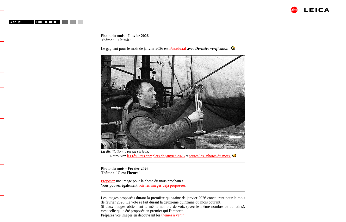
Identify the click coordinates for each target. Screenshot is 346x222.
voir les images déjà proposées (161, 185)
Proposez (108, 181)
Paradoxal (177, 48)
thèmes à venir (172, 215)
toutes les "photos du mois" (210, 156)
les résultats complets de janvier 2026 (156, 156)
